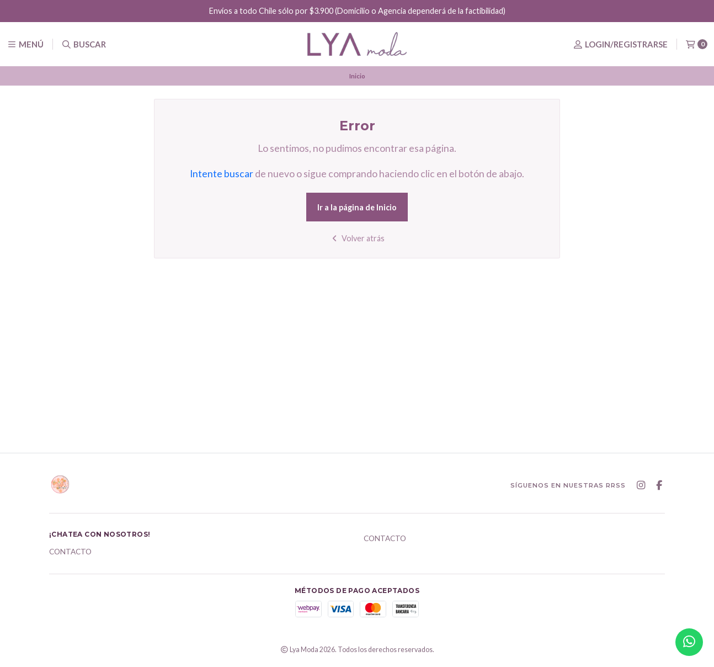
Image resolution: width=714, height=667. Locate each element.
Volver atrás (357, 238)
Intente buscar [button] (221, 173)
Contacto (70, 552)
